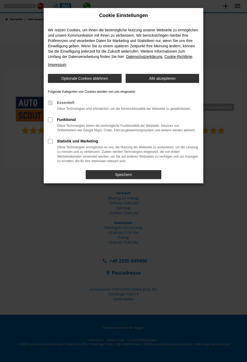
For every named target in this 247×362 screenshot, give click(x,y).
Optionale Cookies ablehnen (84, 78)
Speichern (123, 174)
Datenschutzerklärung (144, 56)
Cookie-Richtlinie (178, 56)
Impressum (57, 64)
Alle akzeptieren (162, 78)
